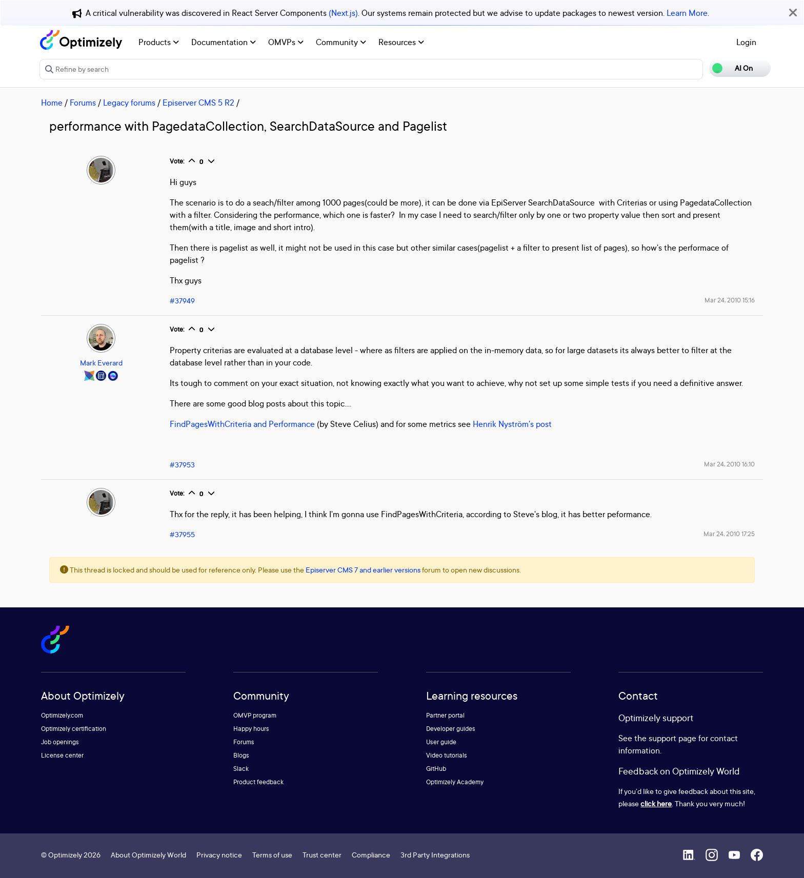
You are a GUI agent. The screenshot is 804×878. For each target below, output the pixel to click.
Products (158, 42)
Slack (241, 768)
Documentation (223, 42)
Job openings (60, 742)
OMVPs (286, 42)
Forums (83, 102)
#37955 (182, 534)
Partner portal (445, 715)
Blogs (241, 755)
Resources (401, 42)
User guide (441, 742)
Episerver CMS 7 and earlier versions (363, 570)
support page (672, 738)
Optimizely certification (73, 728)
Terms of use (272, 855)
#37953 (182, 464)
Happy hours (251, 728)
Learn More (687, 12)
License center (62, 755)
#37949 (182, 300)
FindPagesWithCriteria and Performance (242, 424)
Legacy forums (129, 102)
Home (52, 102)
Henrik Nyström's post (513, 424)
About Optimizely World (148, 855)
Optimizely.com (62, 715)
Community (341, 42)
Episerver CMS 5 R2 (198, 102)
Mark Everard (101, 362)
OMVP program (254, 715)
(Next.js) (343, 12)
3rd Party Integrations (435, 855)
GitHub (436, 768)
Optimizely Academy (455, 782)
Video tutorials (446, 755)
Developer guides (450, 728)
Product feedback (258, 782)
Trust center (322, 855)
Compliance (371, 855)
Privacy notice (219, 855)
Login (746, 42)
